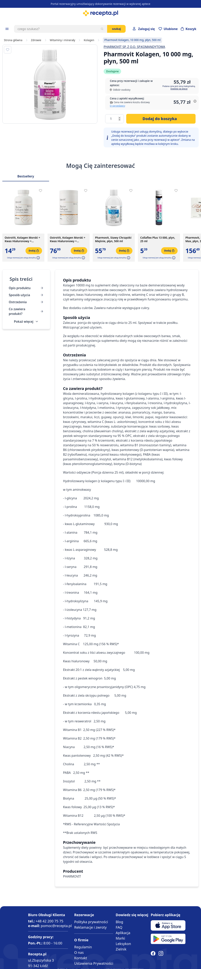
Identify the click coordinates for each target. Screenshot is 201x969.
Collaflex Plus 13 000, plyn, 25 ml (157, 239)
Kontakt (80, 958)
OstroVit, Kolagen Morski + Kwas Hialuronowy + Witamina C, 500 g (67, 239)
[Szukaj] (102, 29)
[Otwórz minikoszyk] (188, 29)
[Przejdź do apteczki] (168, 29)
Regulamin (83, 947)
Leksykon (123, 943)
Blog (119, 921)
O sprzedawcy (117, 105)
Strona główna (13, 40)
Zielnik (121, 949)
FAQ (119, 927)
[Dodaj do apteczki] (7, 49)
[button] (38, 257)
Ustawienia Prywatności (93, 963)
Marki (120, 938)
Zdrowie (36, 40)
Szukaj (116, 29)
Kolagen (89, 40)
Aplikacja (123, 932)
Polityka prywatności (91, 921)
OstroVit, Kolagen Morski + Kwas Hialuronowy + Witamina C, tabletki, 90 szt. (23, 239)
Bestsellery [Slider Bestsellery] (25, 176)
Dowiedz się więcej (178, 88)
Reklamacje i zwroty (90, 927)
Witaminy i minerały (62, 40)
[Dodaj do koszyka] (161, 119)
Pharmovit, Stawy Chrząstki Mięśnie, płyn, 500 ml (113, 239)
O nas (79, 952)
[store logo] (100, 13)
